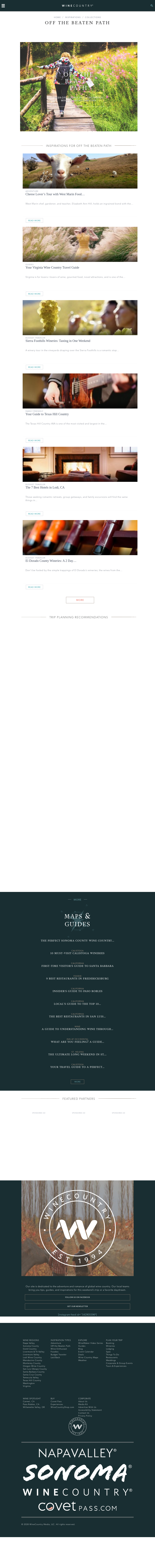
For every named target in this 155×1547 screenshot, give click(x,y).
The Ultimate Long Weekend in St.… (77, 1054)
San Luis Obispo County (35, 1369)
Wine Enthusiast (59, 1349)
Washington (29, 1383)
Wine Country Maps (88, 1357)
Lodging (110, 1349)
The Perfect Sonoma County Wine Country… (77, 940)
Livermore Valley (31, 1354)
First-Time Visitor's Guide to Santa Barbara (77, 966)
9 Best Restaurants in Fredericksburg (77, 978)
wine (77, 1026)
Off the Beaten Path (60, 1346)
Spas (108, 1351)
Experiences (57, 1404)
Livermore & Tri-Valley (33, 1351)
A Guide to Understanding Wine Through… (77, 1029)
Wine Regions (31, 1340)
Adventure (32, 191)
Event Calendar (86, 1351)
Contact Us (83, 1413)
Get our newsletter (77, 1306)
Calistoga (77, 950)
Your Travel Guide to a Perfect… (77, 1067)
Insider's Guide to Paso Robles (78, 991)
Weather (82, 1360)
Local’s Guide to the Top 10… (77, 1004)
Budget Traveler (35, 338)
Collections (93, 17)
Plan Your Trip (114, 1340)
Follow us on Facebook (77, 1297)
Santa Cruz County (32, 1374)
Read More (34, 220)
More (80, 600)
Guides (30, 264)
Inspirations (73, 17)
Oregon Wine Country (34, 1366)
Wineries (110, 1346)
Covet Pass (56, 1401)
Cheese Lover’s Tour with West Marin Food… (55, 194)
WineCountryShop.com (62, 1407)
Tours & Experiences (116, 1366)
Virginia (27, 1386)
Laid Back (55, 1357)
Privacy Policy (85, 1416)
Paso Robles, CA (31, 1404)
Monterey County (32, 1363)
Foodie (78, 976)
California (77, 963)
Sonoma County (31, 1346)
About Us (82, 1401)
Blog (80, 1349)
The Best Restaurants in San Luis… (77, 1016)
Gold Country (30, 1349)
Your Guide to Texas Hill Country (47, 414)
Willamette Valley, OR (34, 1407)
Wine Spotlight (32, 1398)
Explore (82, 1340)
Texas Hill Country (32, 1380)
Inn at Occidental (78, 1039)
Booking (110, 1343)
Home (57, 17)
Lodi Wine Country (32, 1357)
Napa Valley (29, 1343)
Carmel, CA (29, 1401)
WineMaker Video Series (90, 1343)
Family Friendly (34, 411)
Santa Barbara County (34, 1372)
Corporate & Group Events (119, 1363)
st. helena (77, 1052)
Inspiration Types (61, 1340)
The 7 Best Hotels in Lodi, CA (45, 487)
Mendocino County (32, 1360)
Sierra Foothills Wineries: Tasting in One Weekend (58, 341)
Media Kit (83, 1404)
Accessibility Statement (90, 1410)
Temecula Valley (31, 1377)
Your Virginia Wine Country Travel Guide (52, 267)
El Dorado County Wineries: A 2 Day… (51, 560)
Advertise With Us (87, 1407)
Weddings (111, 1360)
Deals (81, 1354)
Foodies (55, 1351)
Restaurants (112, 1357)
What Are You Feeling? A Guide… (77, 1042)
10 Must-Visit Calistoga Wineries (77, 953)
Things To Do (112, 1354)
